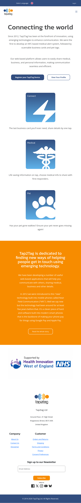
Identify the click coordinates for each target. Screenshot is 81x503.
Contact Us (15, 443)
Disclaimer (15, 447)
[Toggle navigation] (76, 11)
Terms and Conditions (40, 447)
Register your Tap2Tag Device (27, 77)
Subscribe (41, 478)
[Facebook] (32, 486)
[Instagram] (41, 486)
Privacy (40, 450)
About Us (14, 439)
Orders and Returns (40, 439)
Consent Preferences (40, 454)
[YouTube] (46, 486)
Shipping (40, 443)
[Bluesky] (50, 486)
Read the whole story (40, 331)
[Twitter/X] (37, 486)
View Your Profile (58, 77)
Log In (74, 3)
